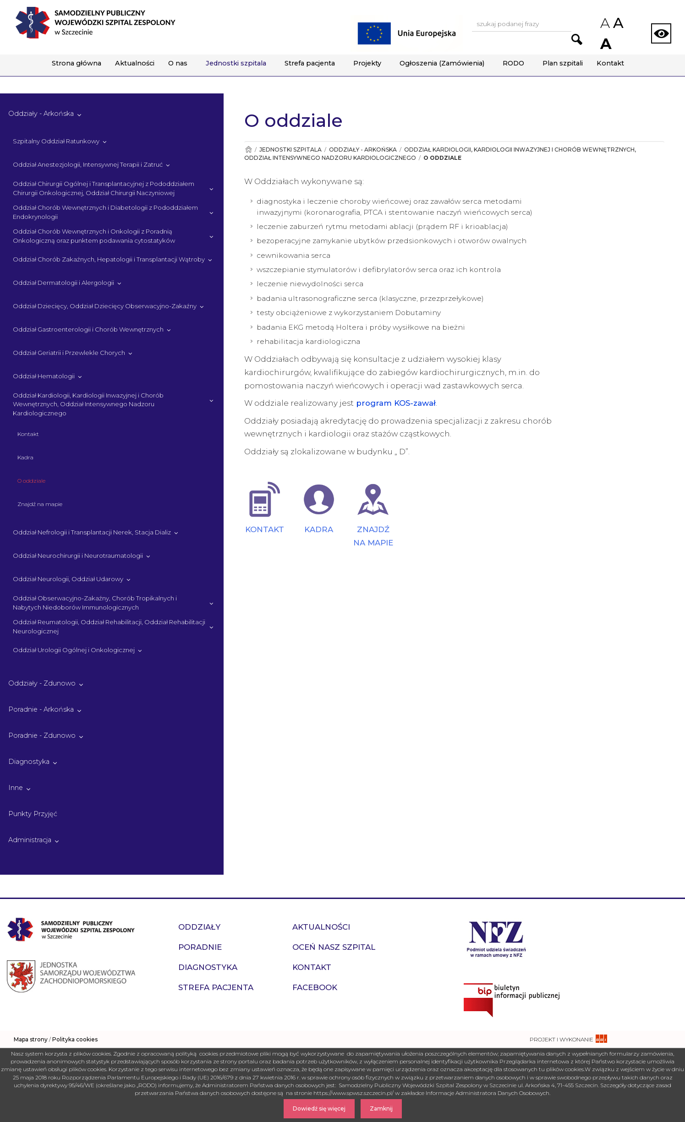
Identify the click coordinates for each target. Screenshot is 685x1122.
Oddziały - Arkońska (41, 113)
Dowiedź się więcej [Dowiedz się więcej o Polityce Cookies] (319, 1108)
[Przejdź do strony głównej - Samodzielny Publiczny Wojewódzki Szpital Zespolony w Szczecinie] (95, 22)
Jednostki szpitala (236, 63)
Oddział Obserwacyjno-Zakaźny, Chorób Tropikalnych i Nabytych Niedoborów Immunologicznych (95, 602)
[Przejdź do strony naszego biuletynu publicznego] (571, 1000)
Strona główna (76, 63)
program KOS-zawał (395, 403)
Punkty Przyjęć (32, 814)
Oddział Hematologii (44, 376)
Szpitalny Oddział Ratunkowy (56, 141)
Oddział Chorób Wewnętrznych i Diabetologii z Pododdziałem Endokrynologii (105, 212)
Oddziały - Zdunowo (42, 683)
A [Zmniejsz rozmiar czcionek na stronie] (604, 23)
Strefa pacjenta (310, 63)
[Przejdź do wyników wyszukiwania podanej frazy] (577, 39)
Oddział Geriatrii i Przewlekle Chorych (69, 352)
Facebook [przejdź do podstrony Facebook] (314, 987)
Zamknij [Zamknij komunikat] (381, 1108)
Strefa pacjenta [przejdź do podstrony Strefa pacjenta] (215, 987)
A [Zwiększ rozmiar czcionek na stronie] (604, 44)
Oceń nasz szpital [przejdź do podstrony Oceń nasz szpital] (333, 947)
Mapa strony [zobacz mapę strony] (31, 1039)
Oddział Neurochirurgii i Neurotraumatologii (78, 555)
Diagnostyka (28, 761)
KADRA (318, 529)
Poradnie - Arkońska (41, 709)
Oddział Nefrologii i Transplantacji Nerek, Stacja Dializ (92, 532)
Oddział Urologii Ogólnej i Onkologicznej (74, 650)
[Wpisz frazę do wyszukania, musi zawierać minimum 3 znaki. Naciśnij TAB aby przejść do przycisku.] (521, 24)
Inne (15, 788)
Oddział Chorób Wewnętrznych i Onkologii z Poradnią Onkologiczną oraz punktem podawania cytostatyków (94, 236)
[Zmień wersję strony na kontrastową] (661, 33)
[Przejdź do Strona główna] (248, 149)
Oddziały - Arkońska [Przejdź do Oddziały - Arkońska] (363, 149)
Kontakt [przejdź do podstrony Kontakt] (311, 967)
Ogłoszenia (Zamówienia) (442, 63)
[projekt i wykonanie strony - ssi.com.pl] (568, 1039)
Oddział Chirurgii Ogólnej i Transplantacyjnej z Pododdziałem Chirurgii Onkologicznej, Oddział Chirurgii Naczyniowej (103, 188)
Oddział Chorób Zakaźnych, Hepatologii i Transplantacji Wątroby (109, 259)
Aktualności (134, 63)
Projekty (367, 63)
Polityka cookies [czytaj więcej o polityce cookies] (75, 1039)
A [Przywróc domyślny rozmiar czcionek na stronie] (617, 23)
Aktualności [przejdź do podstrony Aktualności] (321, 926)
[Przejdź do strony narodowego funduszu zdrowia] (496, 938)
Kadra (25, 457)
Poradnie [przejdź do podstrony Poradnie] (200, 947)
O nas (177, 63)
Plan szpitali (563, 63)
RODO (513, 63)
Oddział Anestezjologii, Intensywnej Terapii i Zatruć (88, 164)
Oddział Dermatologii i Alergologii (63, 282)
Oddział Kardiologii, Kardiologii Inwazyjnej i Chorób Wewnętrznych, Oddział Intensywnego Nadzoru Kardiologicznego (88, 404)
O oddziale (31, 480)
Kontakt (610, 63)
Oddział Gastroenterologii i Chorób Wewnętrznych (88, 329)
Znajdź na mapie (39, 504)
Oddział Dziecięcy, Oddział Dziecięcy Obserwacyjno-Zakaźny (105, 306)
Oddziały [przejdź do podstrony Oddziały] (199, 926)
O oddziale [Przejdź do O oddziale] (442, 157)
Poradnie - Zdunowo (42, 735)
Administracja (29, 840)
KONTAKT (264, 529)
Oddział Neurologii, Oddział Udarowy (68, 579)
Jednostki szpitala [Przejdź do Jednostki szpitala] (290, 149)
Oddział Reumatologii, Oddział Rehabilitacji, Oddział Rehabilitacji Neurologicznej (109, 626)
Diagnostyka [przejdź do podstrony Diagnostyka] (207, 967)
